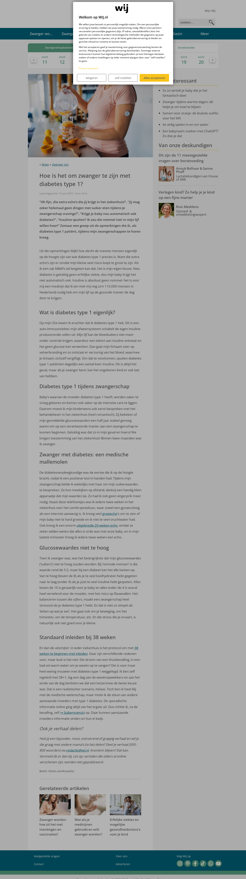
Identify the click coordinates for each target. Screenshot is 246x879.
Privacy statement (88, 68)
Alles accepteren (154, 78)
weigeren (92, 78)
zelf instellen (123, 78)
